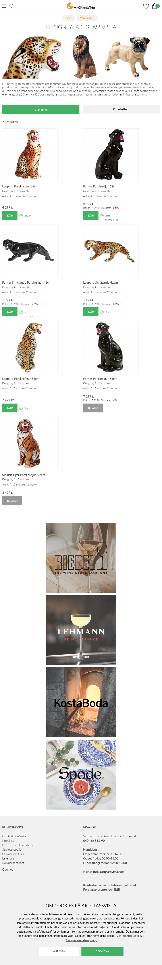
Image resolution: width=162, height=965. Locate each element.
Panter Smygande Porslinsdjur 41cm (26, 282)
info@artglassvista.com (109, 871)
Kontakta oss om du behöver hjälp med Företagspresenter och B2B (109, 887)
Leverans (8, 858)
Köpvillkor (9, 840)
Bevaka (93, 408)
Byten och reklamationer (18, 845)
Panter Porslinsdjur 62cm (100, 186)
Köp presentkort (13, 863)
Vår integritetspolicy (129, 936)
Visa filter (40, 109)
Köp (10, 215)
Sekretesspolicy (12, 849)
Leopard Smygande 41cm (100, 282)
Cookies (7, 869)
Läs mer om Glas (13, 854)
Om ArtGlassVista (14, 836)
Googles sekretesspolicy (81, 940)
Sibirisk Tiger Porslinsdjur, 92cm (23, 475)
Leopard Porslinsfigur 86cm (20, 378)
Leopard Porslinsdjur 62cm (20, 186)
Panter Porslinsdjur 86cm (100, 378)
